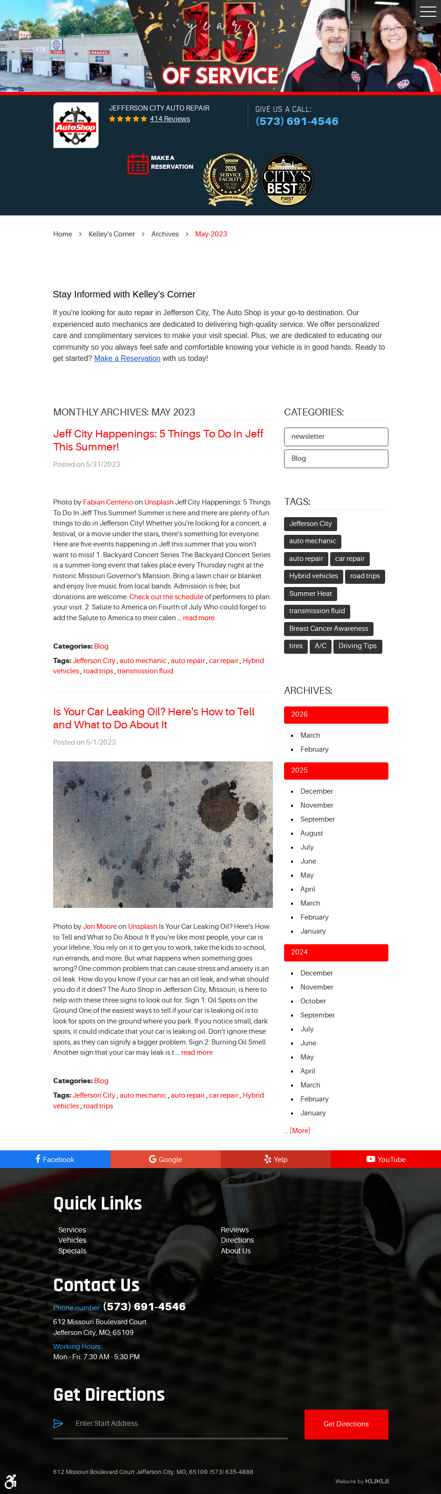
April (307, 889)
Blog (101, 646)
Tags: (297, 502)
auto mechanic (143, 661)
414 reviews (170, 119)
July (307, 847)
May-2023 (211, 234)
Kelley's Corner (111, 234)
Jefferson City (94, 661)
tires (296, 646)
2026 (299, 715)
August (311, 833)
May (307, 875)
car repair (223, 661)
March (310, 736)
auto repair (188, 661)
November (316, 805)
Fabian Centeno (108, 502)
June (308, 861)
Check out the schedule (166, 597)
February (314, 750)
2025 (299, 771)
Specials (72, 1251)
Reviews (235, 1230)
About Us (236, 1251)
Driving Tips (358, 646)
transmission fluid (145, 671)
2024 (299, 952)
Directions (237, 1240)
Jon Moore (100, 927)
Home (62, 234)
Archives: (308, 690)
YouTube (392, 1160)
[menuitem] (139, 1230)
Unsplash (159, 502)
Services (72, 1230)
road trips (98, 671)
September (317, 819)
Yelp (280, 1160)
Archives (165, 234)
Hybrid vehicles (313, 576)
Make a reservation (172, 162)
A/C (320, 646)
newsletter (308, 437)
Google (170, 1160)
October (313, 1001)
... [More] (297, 1131)
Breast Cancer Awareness (328, 629)
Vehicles (72, 1240)
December (316, 791)
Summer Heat (310, 594)
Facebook (59, 1160)
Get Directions (346, 1424)
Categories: (314, 412)
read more (199, 618)
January (313, 931)
